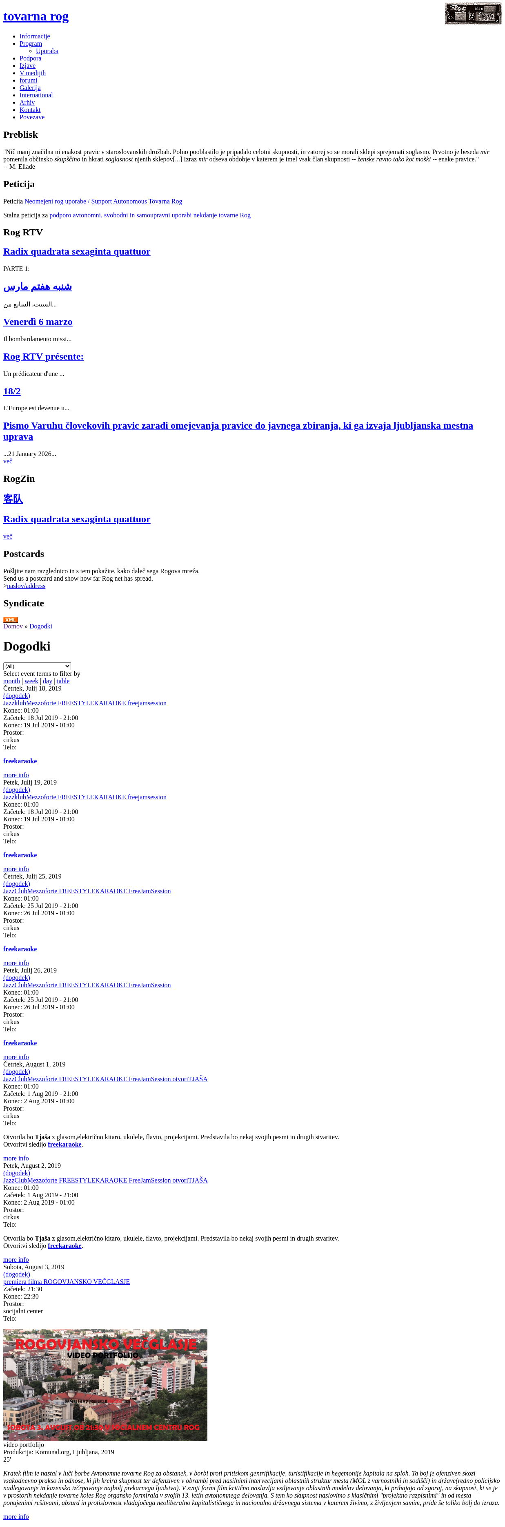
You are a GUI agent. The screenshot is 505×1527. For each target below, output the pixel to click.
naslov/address (26, 585)
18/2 (12, 391)
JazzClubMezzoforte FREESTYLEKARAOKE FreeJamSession (87, 891)
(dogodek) (16, 695)
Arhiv (27, 102)
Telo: (10, 747)
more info (16, 774)
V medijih (33, 72)
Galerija (30, 87)
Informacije (35, 36)
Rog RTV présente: (43, 356)
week (31, 680)
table (63, 680)
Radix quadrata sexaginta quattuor (77, 251)
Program (31, 43)
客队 (13, 499)
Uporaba (47, 50)
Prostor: (13, 732)
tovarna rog (36, 16)
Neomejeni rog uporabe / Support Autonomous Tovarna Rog (103, 201)
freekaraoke (20, 761)
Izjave (28, 65)
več (7, 461)
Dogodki (40, 626)
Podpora (30, 58)
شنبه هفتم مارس (37, 286)
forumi (29, 80)
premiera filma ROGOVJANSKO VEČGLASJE (66, 1281)
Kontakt (30, 109)
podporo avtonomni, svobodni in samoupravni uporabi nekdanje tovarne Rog (150, 215)
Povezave (32, 117)
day (47, 680)
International (36, 95)
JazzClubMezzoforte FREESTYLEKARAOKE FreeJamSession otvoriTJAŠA (105, 1078)
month (11, 680)
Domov (13, 626)
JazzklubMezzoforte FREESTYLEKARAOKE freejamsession (85, 703)
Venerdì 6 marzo (38, 321)
